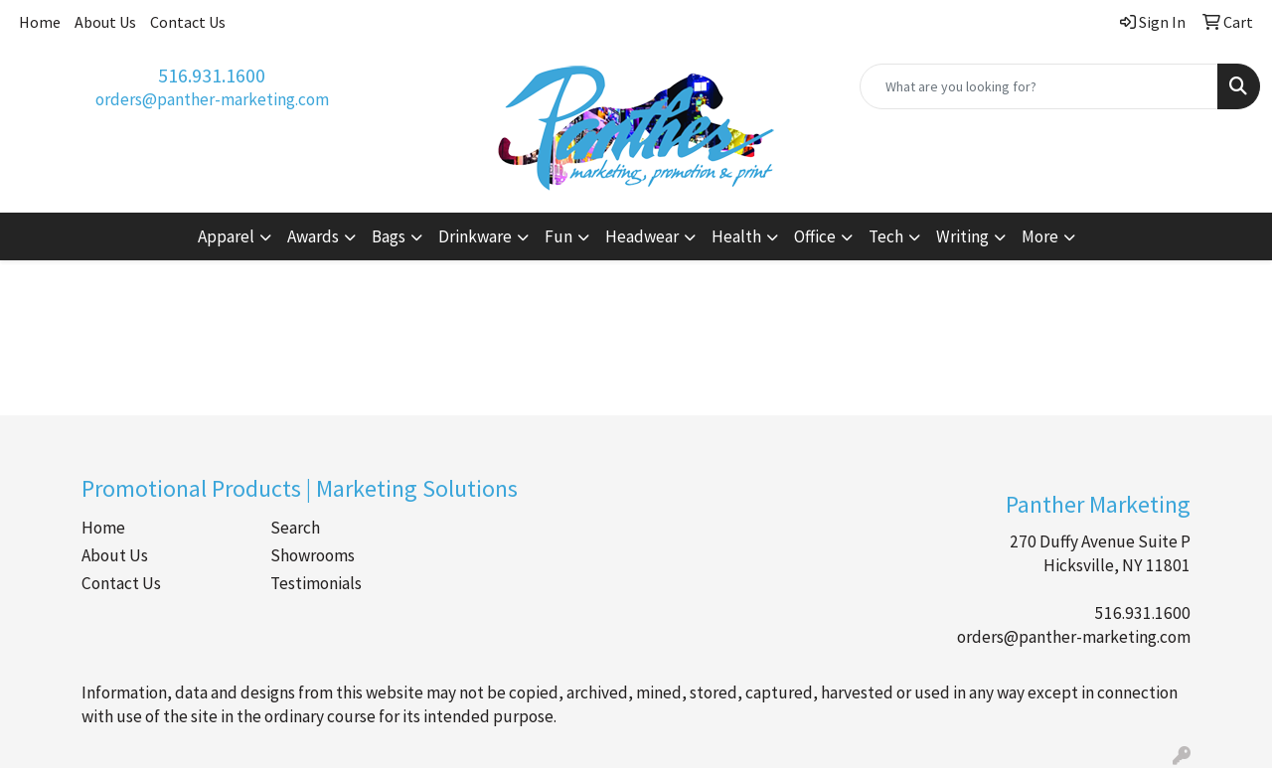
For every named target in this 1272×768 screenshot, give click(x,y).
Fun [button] (558, 236)
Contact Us (188, 22)
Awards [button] (313, 236)
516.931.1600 (211, 75)
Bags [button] (388, 236)
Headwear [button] (642, 236)
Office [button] (815, 236)
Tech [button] (886, 236)
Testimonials (316, 583)
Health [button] (736, 236)
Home (40, 22)
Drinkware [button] (475, 236)
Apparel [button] (226, 236)
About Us (105, 22)
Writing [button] (962, 236)
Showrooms (312, 555)
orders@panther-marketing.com (212, 99)
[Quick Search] (1039, 86)
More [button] (1040, 236)
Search (295, 527)
